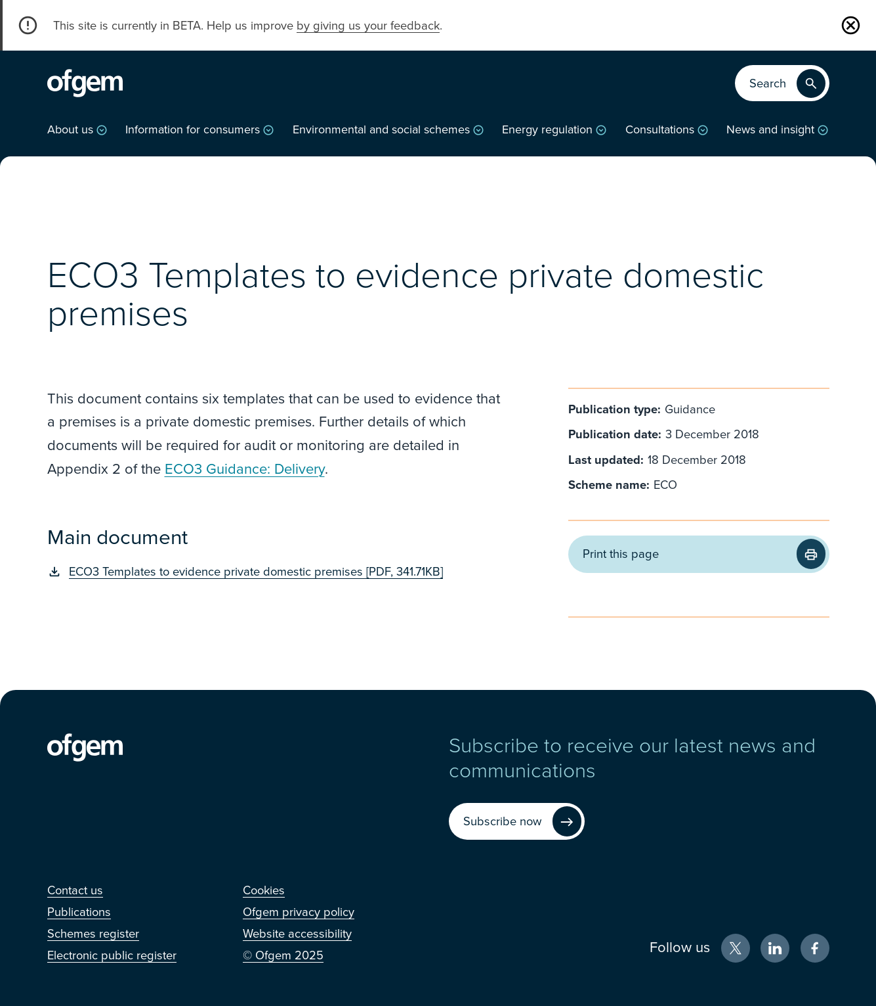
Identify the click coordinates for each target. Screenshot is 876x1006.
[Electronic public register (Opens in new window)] (112, 955)
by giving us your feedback (368, 25)
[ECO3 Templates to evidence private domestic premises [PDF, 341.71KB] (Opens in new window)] (275, 571)
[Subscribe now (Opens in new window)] (517, 821)
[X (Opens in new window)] (735, 948)
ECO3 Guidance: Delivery (245, 469)
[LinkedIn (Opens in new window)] (775, 948)
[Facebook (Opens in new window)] (815, 948)
